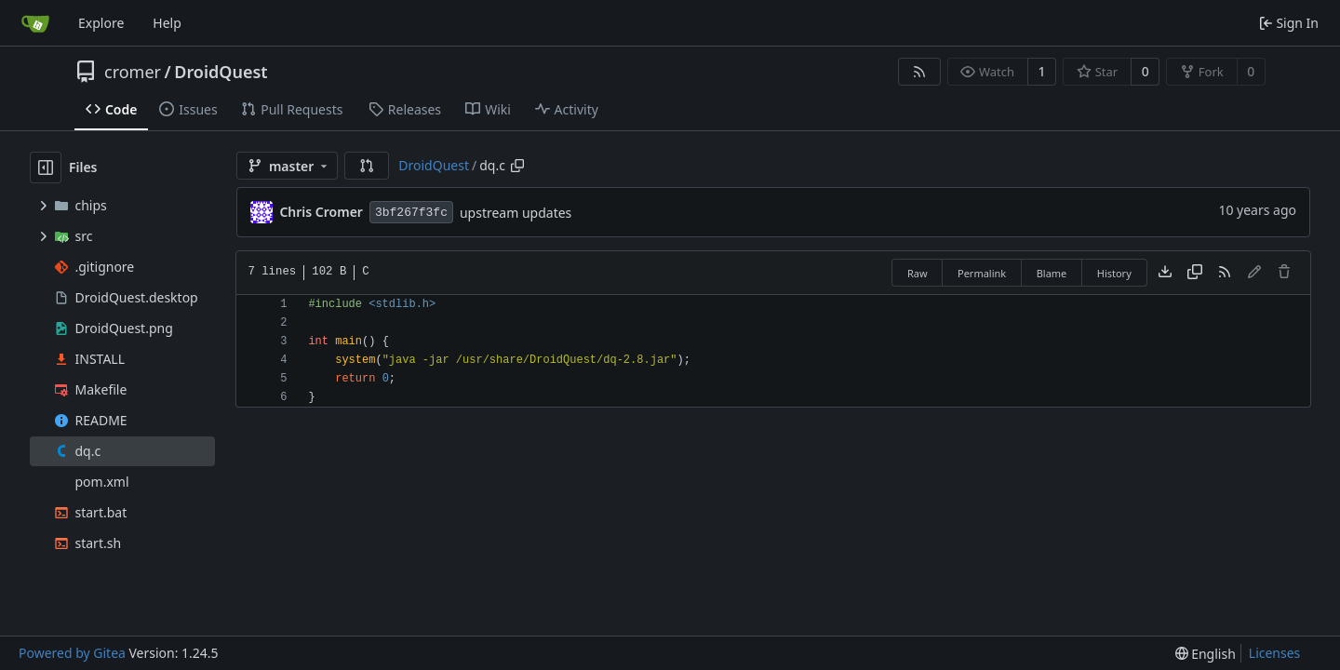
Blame (1052, 273)
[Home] (35, 23)
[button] (366, 166)
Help (167, 23)
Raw (917, 273)
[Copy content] (1195, 272)
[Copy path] (517, 165)
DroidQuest (220, 71)
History (1114, 273)
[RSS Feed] (919, 72)
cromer (132, 71)
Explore (101, 23)
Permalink (982, 273)
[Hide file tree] (45, 167)
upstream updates (515, 212)
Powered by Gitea (72, 653)
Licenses (1275, 653)
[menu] (1205, 654)
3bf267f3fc (411, 213)
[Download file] (1165, 272)
